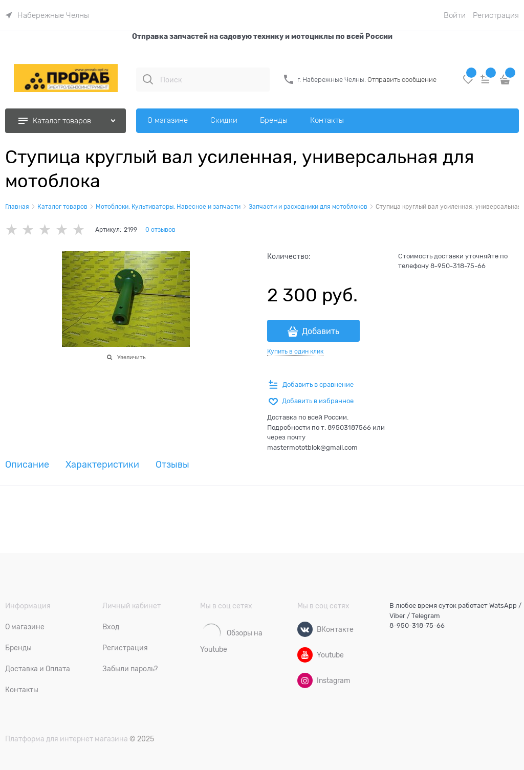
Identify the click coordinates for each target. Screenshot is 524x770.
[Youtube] (305, 655)
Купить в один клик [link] (295, 351)
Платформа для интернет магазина (66, 739)
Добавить (320, 331)
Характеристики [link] (102, 465)
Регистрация (496, 15)
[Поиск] (148, 79)
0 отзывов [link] (160, 229)
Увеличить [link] (131, 357)
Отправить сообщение (401, 79)
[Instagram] (305, 680)
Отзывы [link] (172, 465)
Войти (455, 15)
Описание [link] (27, 465)
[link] (47, 15)
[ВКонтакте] (305, 629)
